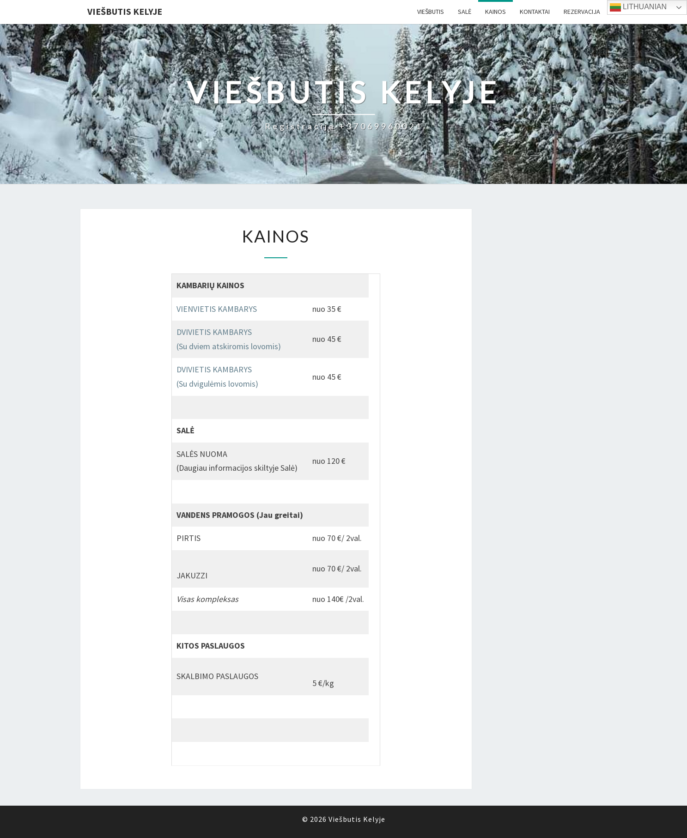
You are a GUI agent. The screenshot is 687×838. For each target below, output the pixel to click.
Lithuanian (638, 7)
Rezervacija (582, 11)
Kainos (495, 11)
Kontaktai (535, 11)
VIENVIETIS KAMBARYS (216, 309)
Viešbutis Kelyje (124, 11)
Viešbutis (430, 11)
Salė (464, 11)
